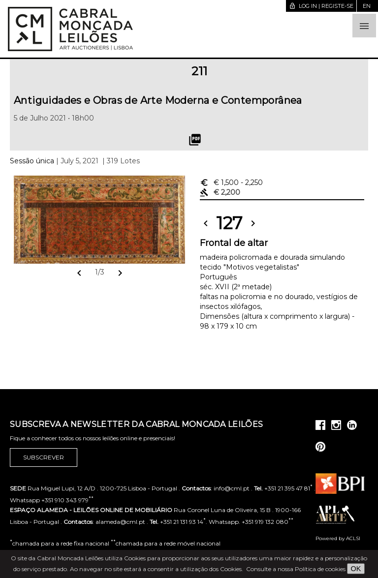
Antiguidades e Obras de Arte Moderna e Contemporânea (158, 100)
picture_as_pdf (195, 140)
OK (356, 569)
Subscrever (43, 457)
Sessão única (32, 160)
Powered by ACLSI (337, 538)
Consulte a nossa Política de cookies (296, 569)
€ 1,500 (231, 182)
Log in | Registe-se (321, 5)
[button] (364, 25)
